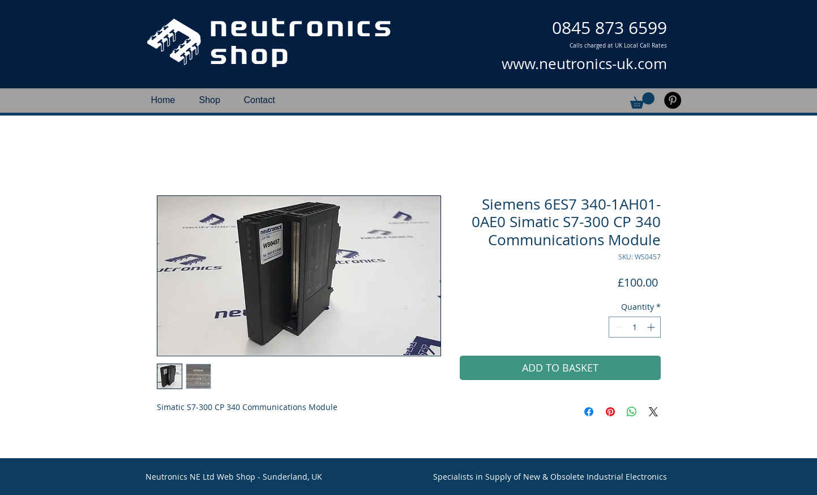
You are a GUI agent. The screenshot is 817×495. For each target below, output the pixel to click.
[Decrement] (617, 327)
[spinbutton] (634, 327)
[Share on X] (653, 412)
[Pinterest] (672, 100)
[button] (642, 100)
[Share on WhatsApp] (632, 412)
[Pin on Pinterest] (610, 412)
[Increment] (652, 327)
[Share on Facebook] (589, 412)
